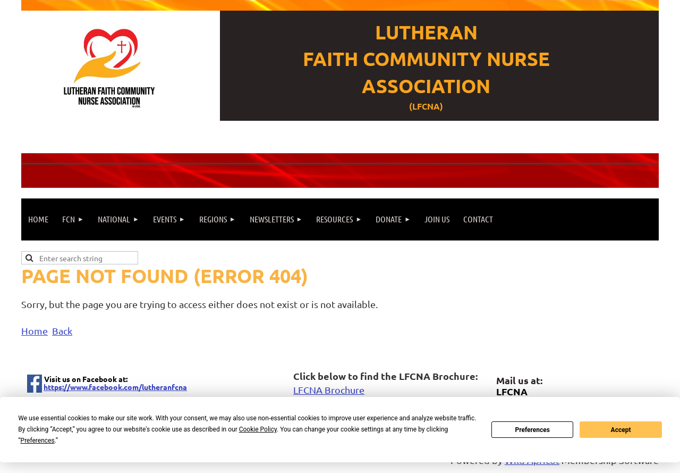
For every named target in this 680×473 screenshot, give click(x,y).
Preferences (532, 430)
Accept (621, 430)
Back (62, 330)
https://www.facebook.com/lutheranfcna (115, 387)
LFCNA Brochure (328, 389)
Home (34, 330)
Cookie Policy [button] (258, 429)
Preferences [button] (38, 440)
